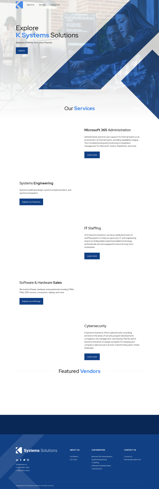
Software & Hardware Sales (101, 466)
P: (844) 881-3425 (22, 467)
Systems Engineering (99, 460)
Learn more (94, 155)
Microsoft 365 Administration (102, 456)
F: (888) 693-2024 (23, 470)
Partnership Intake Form (132, 460)
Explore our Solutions (34, 202)
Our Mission (74, 456)
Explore (24, 50)
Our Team (73, 460)
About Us (30, 5)
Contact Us (55, 5)
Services (42, 5)
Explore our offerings (34, 301)
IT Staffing (95, 463)
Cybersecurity (97, 469)
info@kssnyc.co (21, 464)
